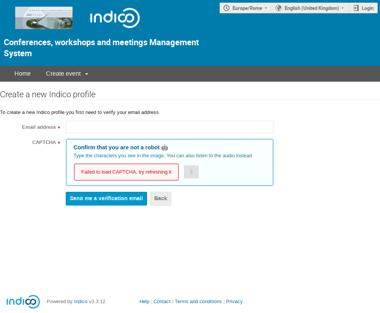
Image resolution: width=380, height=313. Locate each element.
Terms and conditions (198, 301)
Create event (63, 73)
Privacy (234, 301)
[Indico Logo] (107, 31)
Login (368, 8)
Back (160, 198)
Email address (39, 127)
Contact (162, 301)
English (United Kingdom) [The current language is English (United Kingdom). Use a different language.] (312, 8)
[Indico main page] (37, 31)
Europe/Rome (247, 8)
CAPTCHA (44, 142)
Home (22, 73)
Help (144, 301)
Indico (80, 301)
